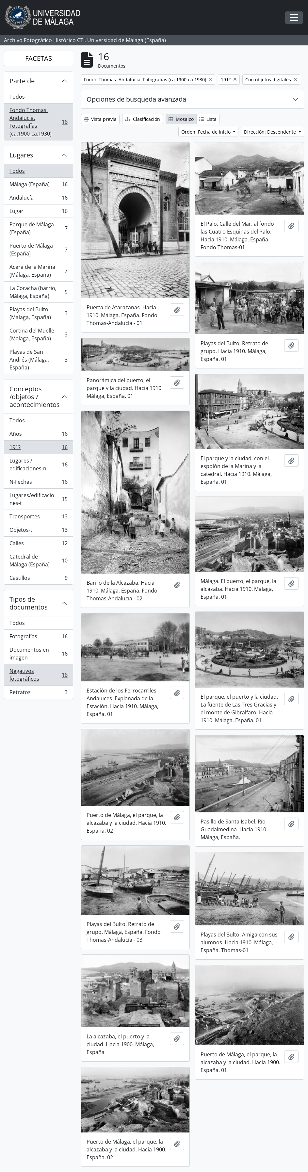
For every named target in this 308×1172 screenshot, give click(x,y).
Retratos (38, 693)
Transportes (38, 518)
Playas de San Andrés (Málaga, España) (38, 359)
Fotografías (38, 637)
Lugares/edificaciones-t (38, 499)
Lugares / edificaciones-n (38, 464)
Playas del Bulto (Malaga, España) (38, 313)
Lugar (38, 212)
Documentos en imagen (38, 653)
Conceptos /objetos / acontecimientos (34, 396)
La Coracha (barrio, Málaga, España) (38, 292)
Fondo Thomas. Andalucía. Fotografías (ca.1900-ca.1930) (38, 121)
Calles (38, 544)
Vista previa (100, 119)
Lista (208, 119)
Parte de (22, 80)
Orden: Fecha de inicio (206, 132)
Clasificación (142, 119)
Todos (17, 96)
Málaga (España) (38, 185)
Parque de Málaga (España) (38, 228)
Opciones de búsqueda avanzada (136, 99)
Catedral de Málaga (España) (38, 560)
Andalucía (38, 199)
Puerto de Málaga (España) (38, 249)
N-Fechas (38, 483)
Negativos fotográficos (38, 674)
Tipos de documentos (28, 603)
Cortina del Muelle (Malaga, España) (38, 334)
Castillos (38, 579)
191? (38, 448)
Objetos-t (38, 531)
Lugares (21, 155)
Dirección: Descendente (270, 132)
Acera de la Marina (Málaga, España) (38, 270)
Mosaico (181, 119)
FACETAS (38, 58)
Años (38, 435)
